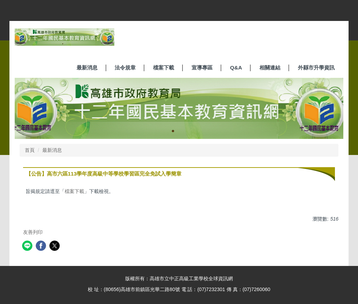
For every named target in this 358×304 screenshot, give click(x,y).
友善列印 (33, 232)
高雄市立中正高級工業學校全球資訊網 (191, 278)
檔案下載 (163, 68)
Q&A (236, 68)
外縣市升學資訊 (316, 68)
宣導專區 (202, 68)
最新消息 (87, 68)
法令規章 (125, 68)
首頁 (30, 150)
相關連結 (269, 68)
